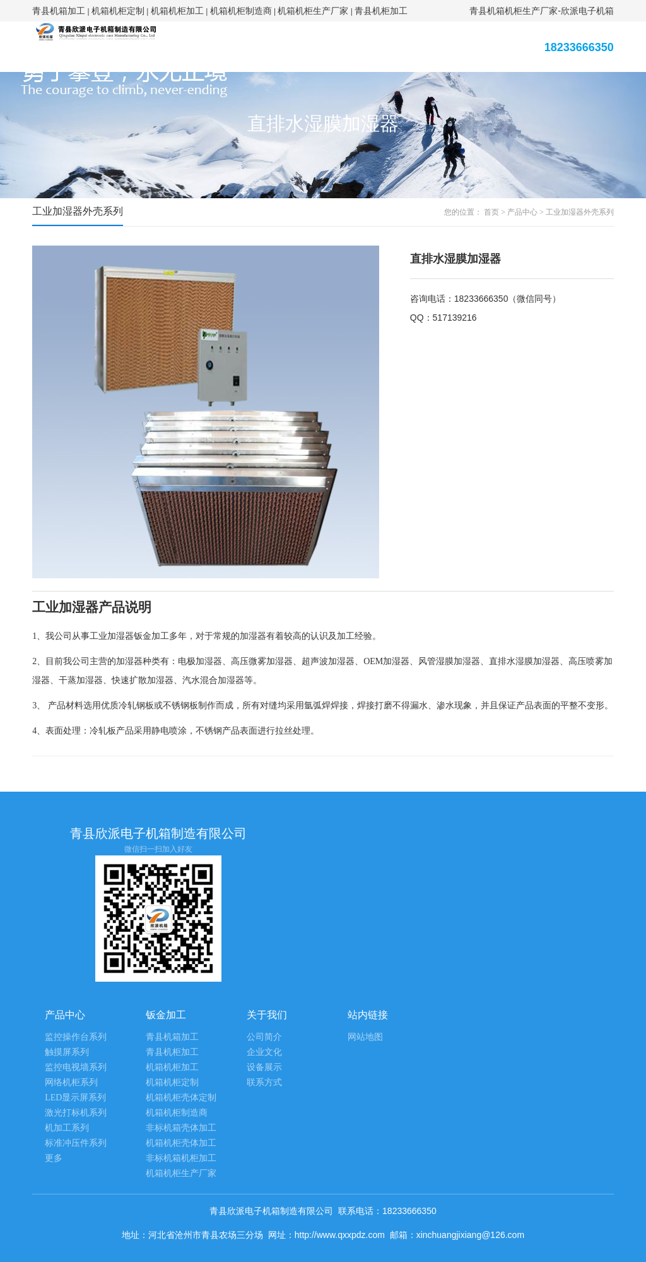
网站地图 (365, 1037)
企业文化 (264, 1052)
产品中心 (522, 212)
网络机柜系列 (71, 1082)
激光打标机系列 (76, 1112)
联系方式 (264, 1082)
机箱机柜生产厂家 (313, 11)
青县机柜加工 (381, 11)
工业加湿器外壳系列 (580, 212)
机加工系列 (67, 1128)
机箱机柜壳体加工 (181, 1143)
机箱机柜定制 (117, 11)
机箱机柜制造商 (241, 11)
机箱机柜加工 (177, 11)
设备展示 (264, 1067)
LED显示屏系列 (75, 1097)
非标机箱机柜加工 (181, 1158)
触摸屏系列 (67, 1052)
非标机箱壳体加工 (181, 1128)
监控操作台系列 (76, 1037)
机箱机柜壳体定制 (181, 1097)
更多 (53, 1158)
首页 (491, 212)
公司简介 (264, 1037)
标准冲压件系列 (76, 1143)
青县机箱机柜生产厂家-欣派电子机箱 (541, 11)
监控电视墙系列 (76, 1067)
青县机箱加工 (58, 11)
